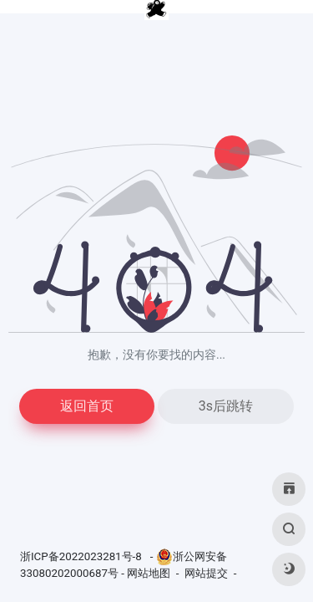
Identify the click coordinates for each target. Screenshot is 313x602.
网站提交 (206, 573)
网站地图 (148, 573)
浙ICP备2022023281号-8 (82, 556)
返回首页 (87, 406)
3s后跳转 (226, 406)
